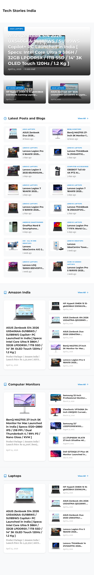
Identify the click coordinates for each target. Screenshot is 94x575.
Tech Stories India (19, 11)
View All (83, 118)
